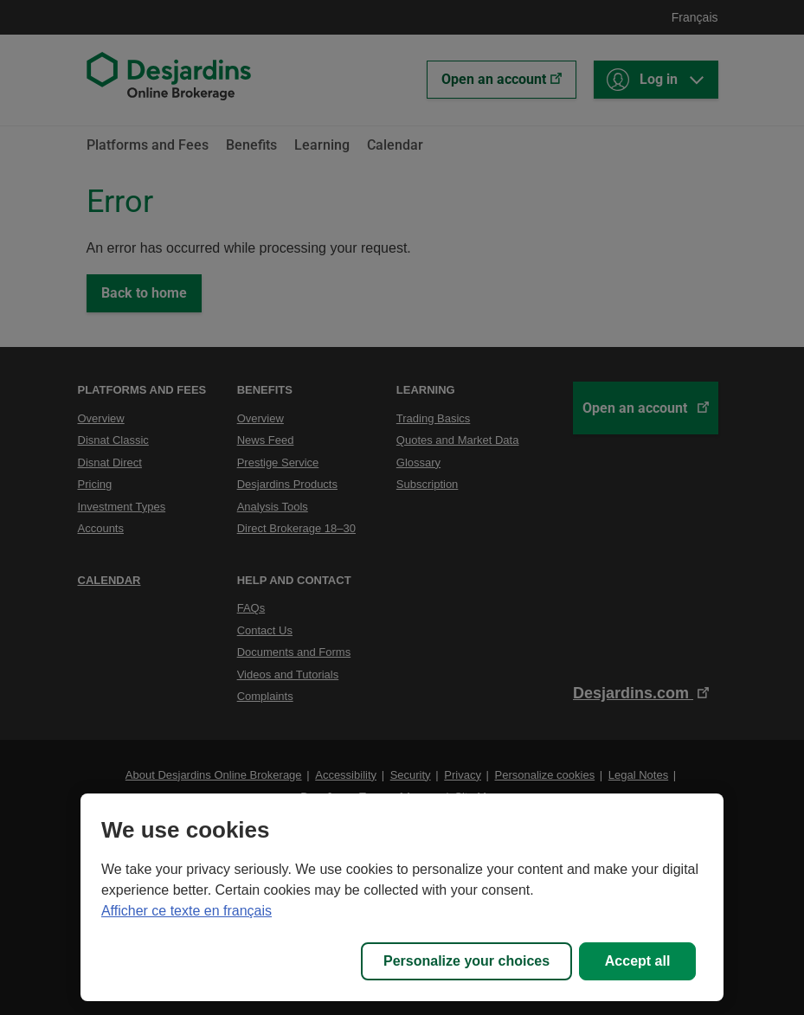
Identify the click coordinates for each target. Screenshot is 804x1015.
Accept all (638, 961)
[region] (402, 897)
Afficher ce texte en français (186, 910)
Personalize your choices (466, 961)
